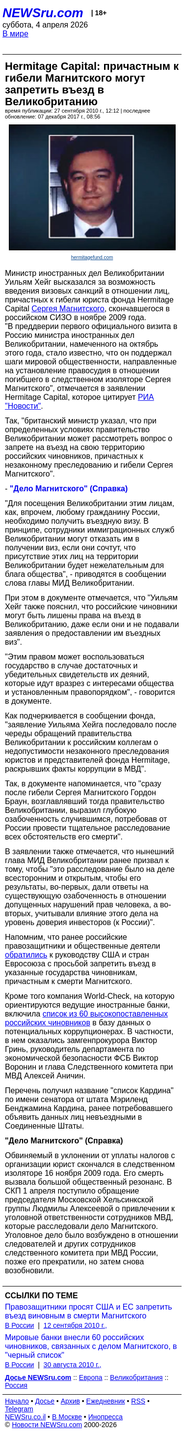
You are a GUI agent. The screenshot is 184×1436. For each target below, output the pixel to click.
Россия (16, 1385)
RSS (138, 1401)
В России (19, 1325)
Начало (17, 1401)
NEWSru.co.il (25, 1417)
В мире (15, 34)
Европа (91, 1377)
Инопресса (105, 1417)
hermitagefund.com (92, 257)
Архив (70, 1401)
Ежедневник (105, 1401)
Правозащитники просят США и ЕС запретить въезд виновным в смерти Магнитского (88, 1311)
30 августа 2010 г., (73, 1365)
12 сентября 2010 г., (75, 1325)
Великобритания (136, 1377)
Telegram (19, 1409)
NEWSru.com (42, 12)
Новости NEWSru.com (47, 1425)
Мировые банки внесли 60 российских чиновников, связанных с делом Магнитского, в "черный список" (91, 1346)
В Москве (67, 1417)
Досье (44, 1401)
